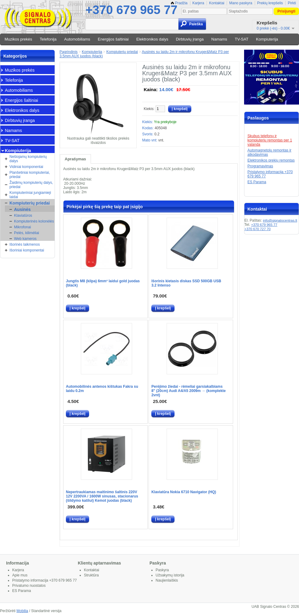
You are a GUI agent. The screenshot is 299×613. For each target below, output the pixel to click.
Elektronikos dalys (152, 39)
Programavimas (260, 166)
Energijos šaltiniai (113, 39)
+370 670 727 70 (257, 229)
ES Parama (256, 182)
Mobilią (22, 611)
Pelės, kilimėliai (26, 233)
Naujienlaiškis (167, 580)
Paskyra (162, 570)
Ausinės (22, 209)
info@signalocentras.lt (280, 220)
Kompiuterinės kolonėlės (34, 221)
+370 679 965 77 (131, 9)
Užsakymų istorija (170, 575)
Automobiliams (77, 39)
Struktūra (91, 575)
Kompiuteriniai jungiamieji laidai (30, 195)
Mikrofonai (22, 227)
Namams (219, 39)
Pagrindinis (68, 52)
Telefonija (48, 39)
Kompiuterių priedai (29, 203)
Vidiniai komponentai (26, 167)
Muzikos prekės (18, 39)
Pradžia (179, 3)
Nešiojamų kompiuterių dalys (28, 159)
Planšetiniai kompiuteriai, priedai (29, 174)
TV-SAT (242, 39)
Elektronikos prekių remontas (271, 160)
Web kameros (25, 239)
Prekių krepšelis (270, 3)
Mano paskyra (240, 3)
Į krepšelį (77, 308)
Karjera (198, 3)
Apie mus (19, 575)
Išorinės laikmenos (24, 244)
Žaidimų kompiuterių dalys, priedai (31, 184)
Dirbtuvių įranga (190, 39)
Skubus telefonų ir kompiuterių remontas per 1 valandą (269, 140)
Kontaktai (216, 3)
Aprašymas (75, 159)
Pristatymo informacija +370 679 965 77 (44, 580)
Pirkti (292, 3)
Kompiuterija (267, 39)
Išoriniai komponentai (26, 250)
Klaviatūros (23, 215)
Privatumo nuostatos (28, 585)
